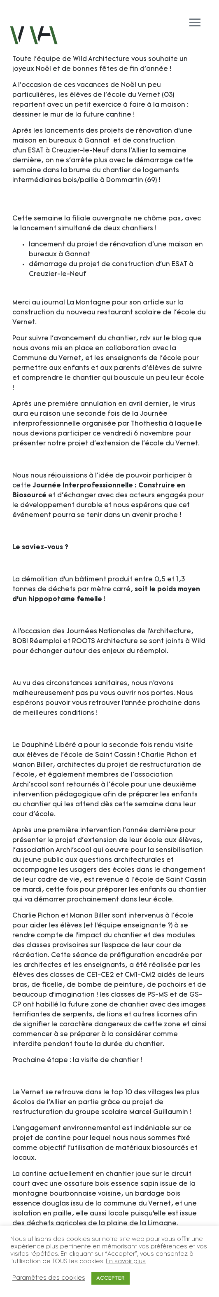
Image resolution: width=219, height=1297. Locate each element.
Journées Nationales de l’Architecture (128, 631)
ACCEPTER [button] (110, 1278)
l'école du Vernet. (170, 443)
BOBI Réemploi (36, 641)
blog (179, 338)
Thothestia (149, 424)
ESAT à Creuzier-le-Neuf (68, 150)
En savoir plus (126, 1262)
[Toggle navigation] (109, 13)
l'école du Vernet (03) (139, 95)
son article (146, 303)
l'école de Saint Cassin (169, 880)
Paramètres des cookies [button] (48, 1278)
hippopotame (51, 599)
